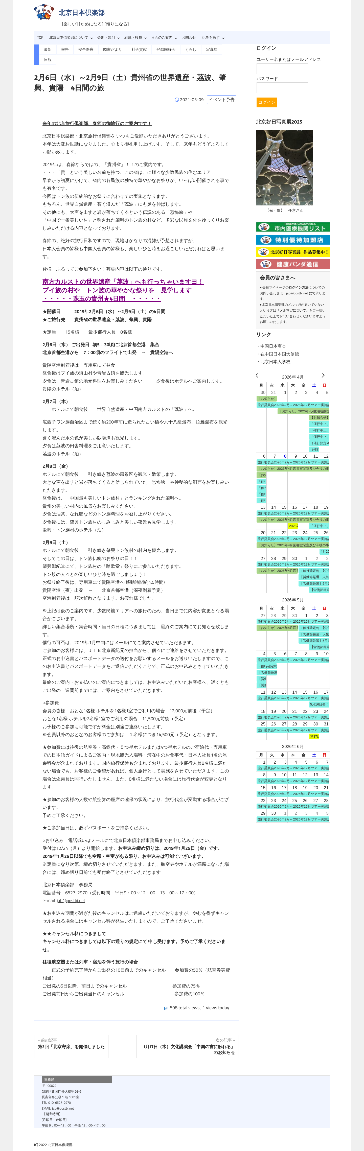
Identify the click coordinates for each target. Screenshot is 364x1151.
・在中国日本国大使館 (277, 353)
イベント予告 (222, 89)
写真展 (205, 49)
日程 (223, 49)
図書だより (110, 49)
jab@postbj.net (71, 890)
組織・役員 (135, 37)
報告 (64, 49)
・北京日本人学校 (273, 361)
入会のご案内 (164, 37)
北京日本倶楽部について (71, 37)
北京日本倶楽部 (82, 12)
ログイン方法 (298, 287)
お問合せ (189, 37)
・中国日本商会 (271, 346)
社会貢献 (135, 49)
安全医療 (84, 49)
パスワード (267, 78)
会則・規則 (108, 37)
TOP (40, 37)
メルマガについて (293, 310)
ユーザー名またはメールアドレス (289, 59)
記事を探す (213, 37)
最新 (47, 49)
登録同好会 (161, 49)
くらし (184, 49)
